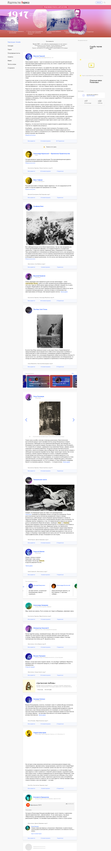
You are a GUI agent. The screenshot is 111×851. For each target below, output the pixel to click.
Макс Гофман (38, 180)
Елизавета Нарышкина (41, 797)
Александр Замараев (40, 605)
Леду (59, 522)
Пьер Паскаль (35, 826)
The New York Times (40, 309)
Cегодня (10, 45)
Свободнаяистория (34, 14)
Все (73, 373)
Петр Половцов (38, 396)
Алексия (41, 560)
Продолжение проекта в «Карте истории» (55, 7)
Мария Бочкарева (91, 95)
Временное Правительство (60, 153)
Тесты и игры (12, 64)
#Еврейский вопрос (30, 135)
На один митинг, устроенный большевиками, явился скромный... (37, 592)
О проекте (11, 68)
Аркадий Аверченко (39, 585)
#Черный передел (30, 667)
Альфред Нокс (38, 206)
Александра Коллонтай (63, 585)
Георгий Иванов (38, 551)
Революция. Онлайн (14, 42)
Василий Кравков (39, 276)
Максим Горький (39, 56)
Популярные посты (14, 53)
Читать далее (64, 291)
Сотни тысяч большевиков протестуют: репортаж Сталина (35, 33)
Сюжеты (10, 57)
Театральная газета (40, 479)
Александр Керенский (41, 153)
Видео (10, 60)
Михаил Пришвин (39, 656)
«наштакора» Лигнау (31, 283)
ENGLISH (99, 2)
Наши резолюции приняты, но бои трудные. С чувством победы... (61, 592)
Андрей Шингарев (39, 732)
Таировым (28, 514)
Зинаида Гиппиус (39, 699)
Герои (10, 49)
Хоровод (66, 522)
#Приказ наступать (30, 163)
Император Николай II (41, 628)
